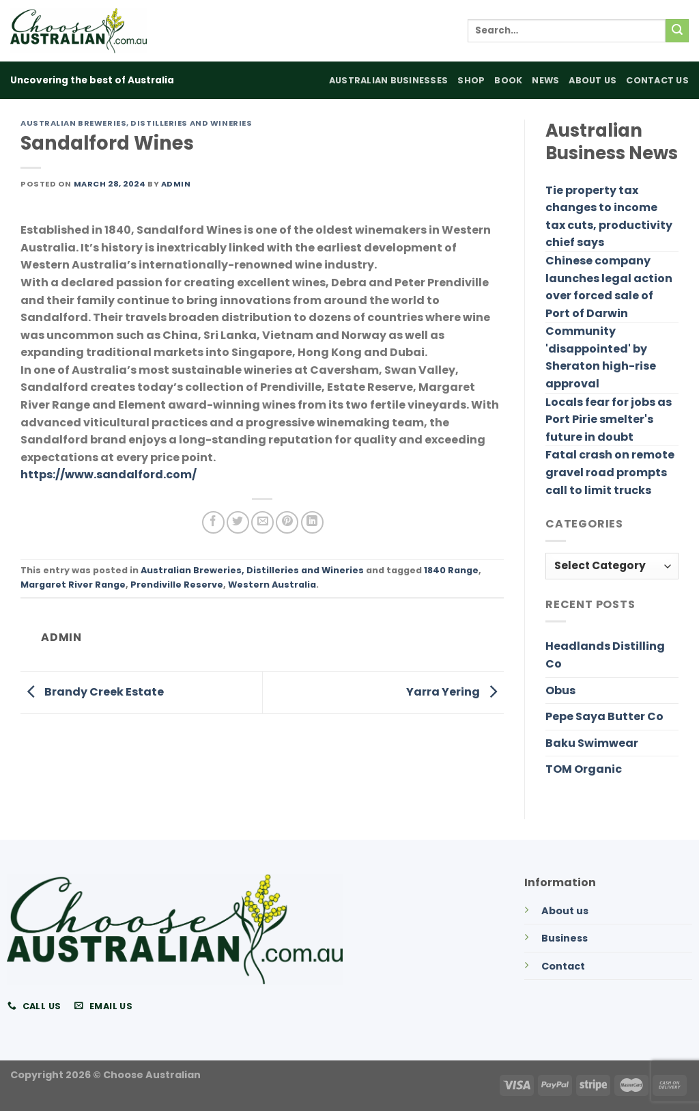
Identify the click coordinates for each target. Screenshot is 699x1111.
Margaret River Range (73, 584)
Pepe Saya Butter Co (604, 716)
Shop (471, 80)
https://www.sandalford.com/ (108, 474)
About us (564, 911)
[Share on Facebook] (213, 522)
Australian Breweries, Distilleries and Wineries (136, 123)
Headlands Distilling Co (605, 655)
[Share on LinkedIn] (312, 522)
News (545, 80)
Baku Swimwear (591, 743)
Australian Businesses (388, 80)
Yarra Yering (455, 692)
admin (176, 183)
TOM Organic (583, 769)
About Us (592, 80)
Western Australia (272, 584)
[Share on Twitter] (238, 522)
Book (508, 80)
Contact (563, 966)
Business (564, 938)
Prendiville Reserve (176, 584)
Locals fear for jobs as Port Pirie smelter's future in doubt (608, 419)
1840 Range (451, 570)
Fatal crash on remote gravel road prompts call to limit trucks (609, 472)
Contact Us (657, 80)
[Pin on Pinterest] (287, 522)
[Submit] (677, 30)
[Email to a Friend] (262, 522)
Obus (560, 690)
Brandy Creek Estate (92, 692)
